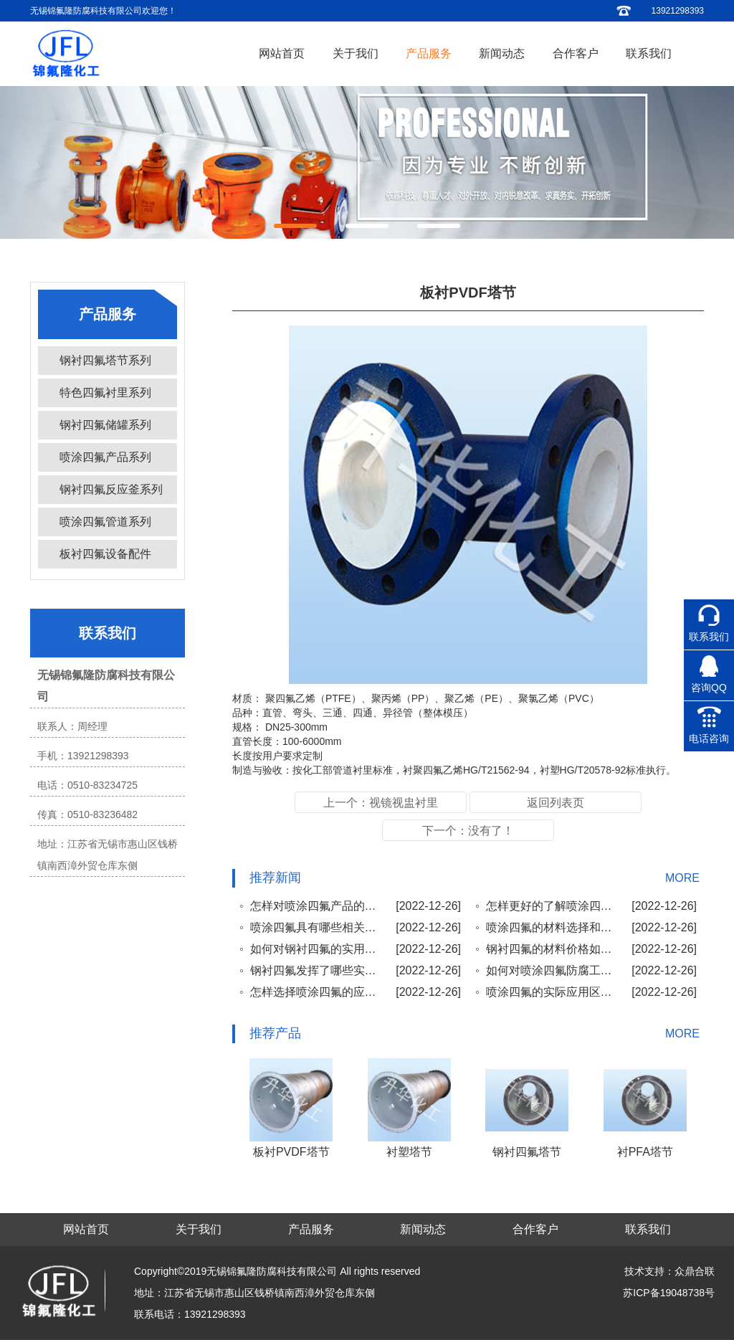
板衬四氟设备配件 (105, 554)
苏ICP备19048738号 (669, 1292)
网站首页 (282, 53)
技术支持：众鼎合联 (669, 1271)
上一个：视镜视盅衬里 (380, 803)
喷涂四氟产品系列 (105, 457)
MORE (682, 878)
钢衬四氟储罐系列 (105, 425)
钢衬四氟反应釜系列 (111, 489)
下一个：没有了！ (468, 831)
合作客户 (576, 53)
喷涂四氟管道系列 (105, 521)
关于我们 (355, 53)
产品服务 (429, 53)
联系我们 (649, 53)
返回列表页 (555, 803)
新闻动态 (502, 53)
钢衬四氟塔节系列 (105, 360)
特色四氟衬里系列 (105, 392)
